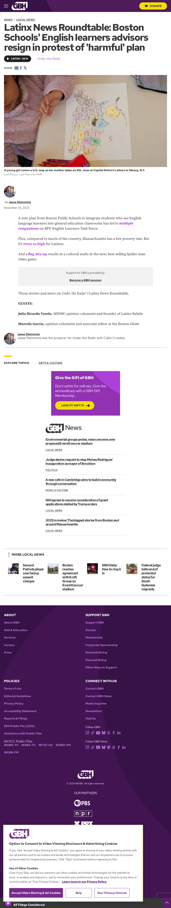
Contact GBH (95, 688)
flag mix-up (37, 254)
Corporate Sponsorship (102, 645)
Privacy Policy (13, 703)
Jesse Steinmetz (20, 202)
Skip (79, 893)
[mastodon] (109, 747)
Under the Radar (49, 58)
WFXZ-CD (46, 745)
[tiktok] (93, 732)
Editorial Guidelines (17, 696)
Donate (153, 6)
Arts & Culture (50, 363)
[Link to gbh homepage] (20, 6)
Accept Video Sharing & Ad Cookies (36, 893)
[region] (73, 863)
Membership (94, 637)
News (8, 20)
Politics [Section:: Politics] (52, 470)
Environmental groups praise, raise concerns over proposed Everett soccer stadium (80, 441)
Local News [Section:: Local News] (54, 450)
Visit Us (91, 718)
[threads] (109, 732)
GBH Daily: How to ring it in (111, 569)
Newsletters (94, 711)
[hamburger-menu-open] (8, 6)
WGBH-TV (11, 745)
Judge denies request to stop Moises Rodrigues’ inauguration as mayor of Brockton (79, 461)
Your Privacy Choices (112, 893)
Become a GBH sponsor (86, 280)
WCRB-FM (11, 752)
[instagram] (88, 732)
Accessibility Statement (20, 711)
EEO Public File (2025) (19, 726)
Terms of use (12, 688)
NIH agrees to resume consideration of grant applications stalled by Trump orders (77, 502)
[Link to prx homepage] (83, 823)
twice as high (34, 244)
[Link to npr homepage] (83, 813)
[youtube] (99, 732)
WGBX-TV (28, 745)
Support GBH (95, 622)
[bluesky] (104, 732)
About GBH (12, 622)
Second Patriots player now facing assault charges (33, 573)
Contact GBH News (99, 696)
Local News (25, 20)
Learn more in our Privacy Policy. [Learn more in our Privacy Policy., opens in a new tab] (84, 881)
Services (10, 637)
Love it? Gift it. (73, 405)
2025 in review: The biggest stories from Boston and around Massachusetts (82, 522)
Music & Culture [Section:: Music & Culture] (57, 490)
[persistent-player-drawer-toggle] (167, 903)
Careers (9, 645)
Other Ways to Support (101, 667)
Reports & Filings (15, 718)
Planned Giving (96, 660)
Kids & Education (15, 630)
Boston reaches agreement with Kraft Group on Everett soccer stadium (72, 577)
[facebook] (114, 732)
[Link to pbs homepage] (82, 803)
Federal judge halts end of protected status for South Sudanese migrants (151, 577)
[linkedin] (119, 732)
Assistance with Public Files (23, 733)
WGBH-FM (63, 745)
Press (8, 652)
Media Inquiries (96, 703)
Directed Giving (96, 652)
